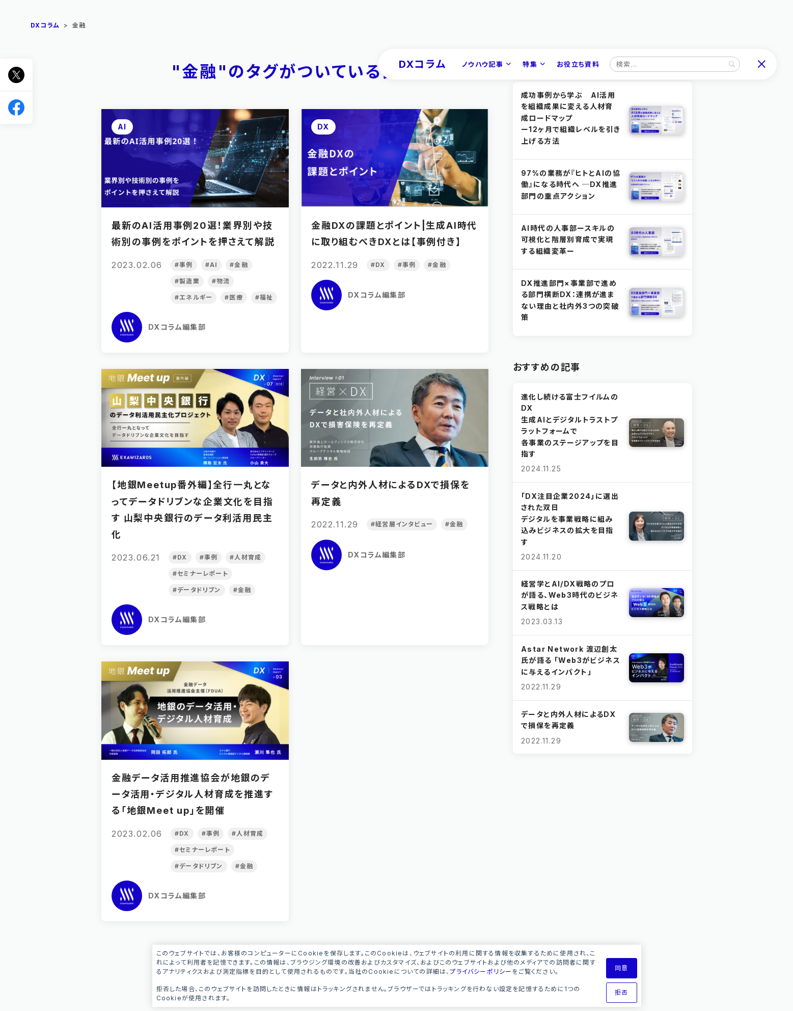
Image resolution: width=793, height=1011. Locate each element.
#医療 (234, 297)
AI (122, 126)
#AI (211, 265)
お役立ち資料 (578, 64)
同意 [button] (621, 968)
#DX (378, 265)
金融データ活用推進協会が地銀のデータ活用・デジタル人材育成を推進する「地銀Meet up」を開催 (193, 794)
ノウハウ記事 (482, 64)
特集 (530, 64)
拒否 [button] (621, 992)
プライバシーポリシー (481, 971)
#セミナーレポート (200, 573)
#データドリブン (197, 590)
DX (323, 126)
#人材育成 (245, 557)
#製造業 (187, 281)
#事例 (184, 265)
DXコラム (422, 64)
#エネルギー (193, 297)
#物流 (220, 281)
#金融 (239, 265)
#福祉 (264, 297)
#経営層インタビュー (402, 524)
